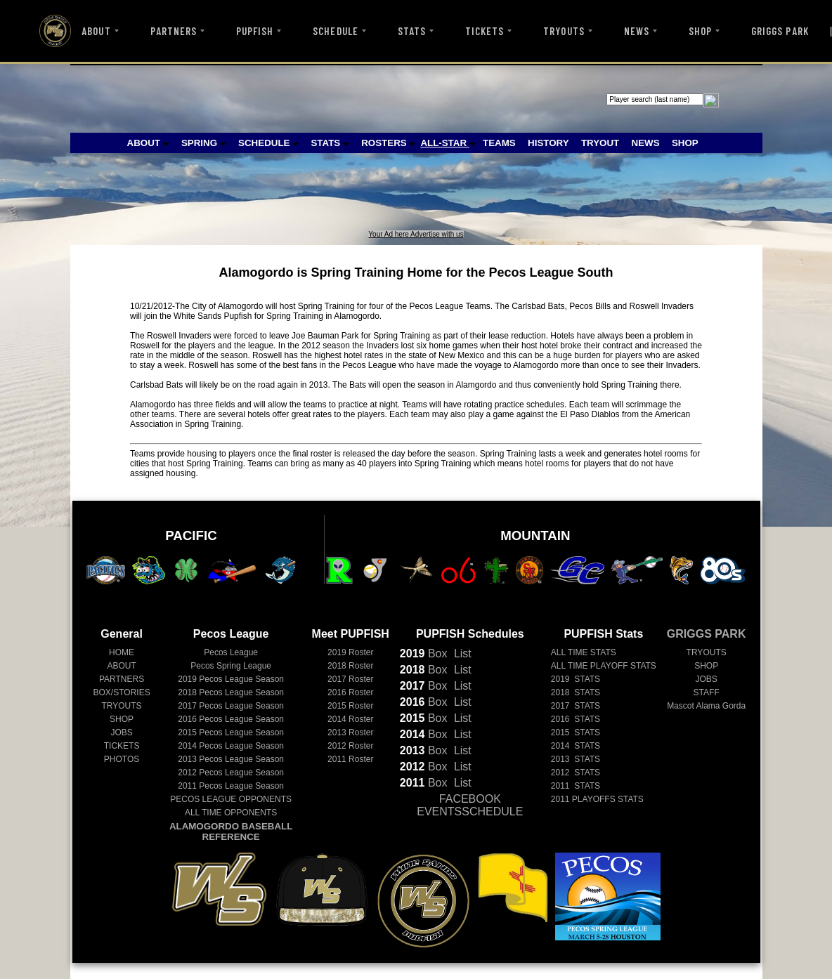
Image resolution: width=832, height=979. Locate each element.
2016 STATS (575, 719)
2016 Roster (350, 692)
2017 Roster (350, 679)
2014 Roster (350, 719)
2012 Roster (350, 746)
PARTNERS (173, 31)
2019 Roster (350, 652)
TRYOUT (600, 143)
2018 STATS (575, 692)
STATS (412, 31)
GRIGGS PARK (780, 31)
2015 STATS (575, 732)
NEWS (636, 31)
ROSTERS (388, 143)
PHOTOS (121, 759)
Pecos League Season (231, 679)
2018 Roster (350, 666)
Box (424, 653)
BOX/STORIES (121, 692)
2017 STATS (575, 706)
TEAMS (499, 143)
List (460, 653)
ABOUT (96, 31)
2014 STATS (575, 746)
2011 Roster (350, 759)
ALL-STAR (447, 143)
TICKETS (484, 31)
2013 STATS (575, 759)
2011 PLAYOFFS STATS (597, 799)
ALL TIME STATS (583, 652)
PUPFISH (254, 31)
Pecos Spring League (230, 666)
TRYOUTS (563, 31)
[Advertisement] (329, 198)
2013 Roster (350, 732)
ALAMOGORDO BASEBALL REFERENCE (230, 831)
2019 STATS (575, 679)
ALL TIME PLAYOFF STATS (603, 666)
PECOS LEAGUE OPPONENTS (231, 799)
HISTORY (548, 143)
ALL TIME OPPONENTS (231, 812)
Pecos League (231, 652)
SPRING (203, 143)
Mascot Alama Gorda (706, 706)
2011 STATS (575, 786)
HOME (121, 652)
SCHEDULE (335, 31)
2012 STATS (575, 772)
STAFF (707, 692)
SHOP (700, 31)
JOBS (121, 732)
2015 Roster (350, 706)
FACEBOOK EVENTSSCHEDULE (470, 805)
